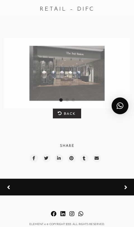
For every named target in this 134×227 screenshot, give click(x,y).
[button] (120, 105)
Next (105, 187)
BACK (66, 113)
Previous (28, 187)
